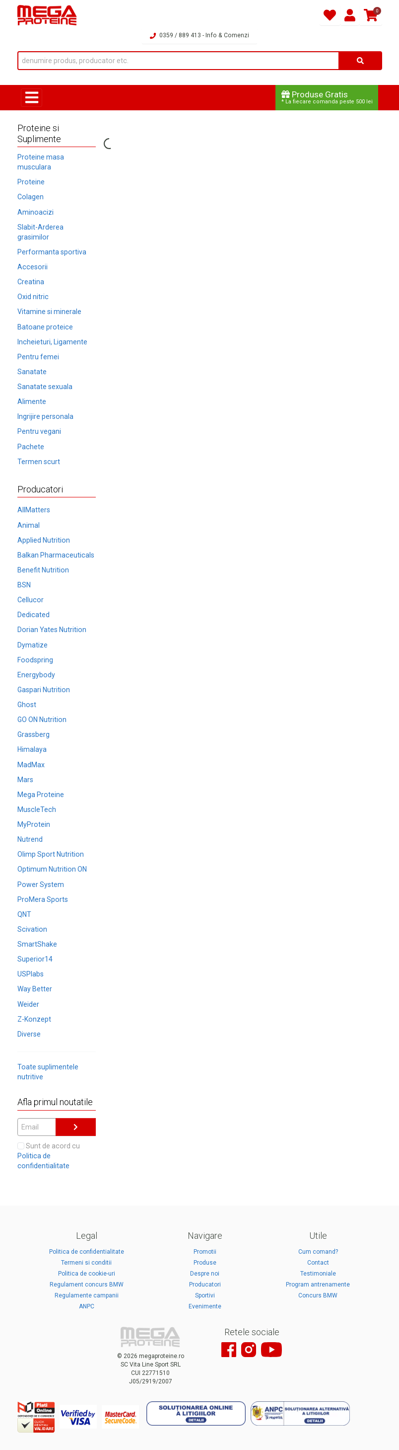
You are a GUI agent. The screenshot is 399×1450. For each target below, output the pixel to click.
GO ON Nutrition (41, 720)
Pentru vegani (39, 431)
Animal (28, 525)
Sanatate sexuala (44, 387)
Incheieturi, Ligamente (52, 342)
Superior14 (35, 959)
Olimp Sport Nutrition (50, 854)
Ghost (26, 705)
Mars (25, 780)
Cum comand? (318, 1251)
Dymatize (32, 645)
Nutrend (30, 839)
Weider (28, 1004)
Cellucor (30, 600)
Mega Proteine (40, 795)
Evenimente (205, 1306)
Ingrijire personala (45, 416)
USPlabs (30, 974)
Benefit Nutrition (43, 570)
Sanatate (32, 372)
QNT (24, 914)
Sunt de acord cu (48, 1156)
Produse (205, 1262)
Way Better (34, 989)
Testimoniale (318, 1273)
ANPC (86, 1306)
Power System (40, 884)
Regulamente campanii (87, 1295)
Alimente (31, 401)
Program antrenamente (318, 1284)
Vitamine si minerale (49, 312)
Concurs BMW (317, 1295)
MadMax (31, 765)
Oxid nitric (33, 297)
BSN (24, 585)
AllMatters (33, 510)
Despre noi (204, 1273)
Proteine (31, 182)
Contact (318, 1262)
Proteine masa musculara (40, 162)
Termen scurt (38, 462)
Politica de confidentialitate (86, 1251)
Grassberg (33, 734)
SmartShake (37, 944)
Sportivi (205, 1295)
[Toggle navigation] (31, 97)
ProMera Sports (42, 899)
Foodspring (35, 660)
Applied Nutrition (43, 540)
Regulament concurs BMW (87, 1284)
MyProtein (33, 824)
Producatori (205, 1284)
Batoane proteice (45, 327)
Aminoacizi (35, 212)
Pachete (30, 447)
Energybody (36, 675)
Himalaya (32, 749)
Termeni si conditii (86, 1262)
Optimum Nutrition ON (52, 869)
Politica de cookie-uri (86, 1273)
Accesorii (32, 267)
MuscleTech (36, 809)
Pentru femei (38, 357)
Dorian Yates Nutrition (51, 630)
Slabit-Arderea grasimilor (40, 232)
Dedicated (33, 615)
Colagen (30, 197)
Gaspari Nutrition (43, 690)
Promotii (205, 1251)
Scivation (32, 929)
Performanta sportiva (51, 252)
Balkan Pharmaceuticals (55, 555)
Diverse (29, 1034)
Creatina (30, 282)
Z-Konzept (34, 1019)
